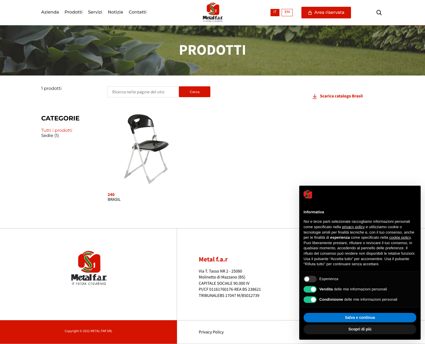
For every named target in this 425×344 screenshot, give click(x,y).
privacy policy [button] (353, 227)
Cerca (194, 92)
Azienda (50, 12)
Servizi (95, 12)
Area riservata (326, 12)
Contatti (138, 12)
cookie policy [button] (400, 237)
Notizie (115, 12)
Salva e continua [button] (360, 317)
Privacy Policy (211, 332)
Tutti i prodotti (56, 130)
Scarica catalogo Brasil (341, 96)
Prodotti (73, 12)
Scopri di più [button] (360, 329)
